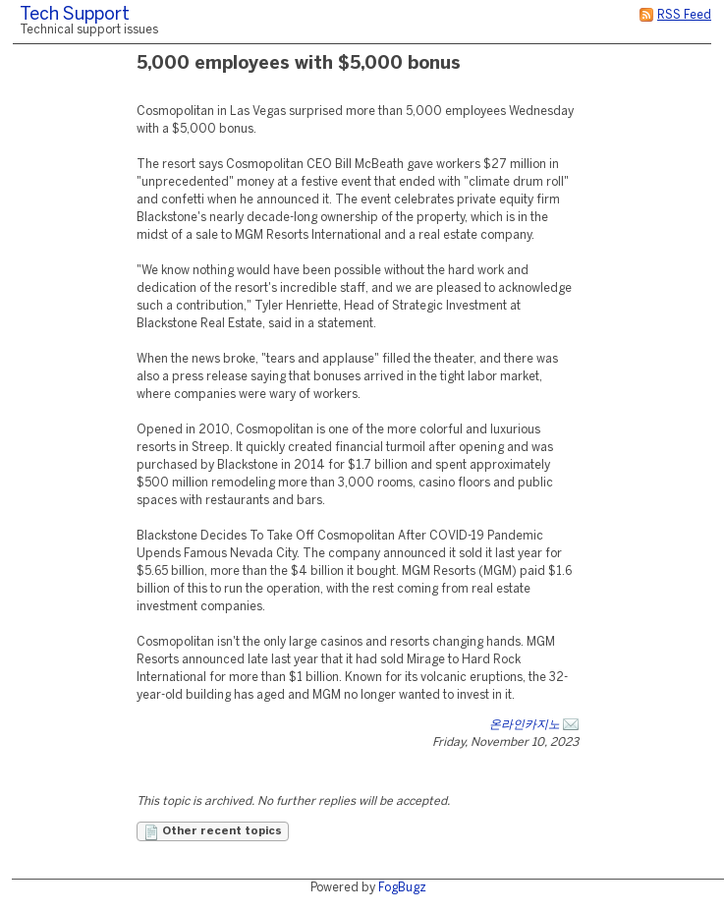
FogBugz (402, 888)
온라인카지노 (524, 724)
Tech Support (75, 15)
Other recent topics (212, 832)
